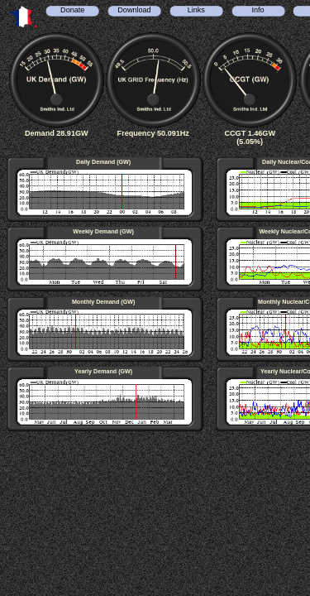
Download (133, 10)
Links (196, 10)
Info (257, 10)
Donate (72, 10)
